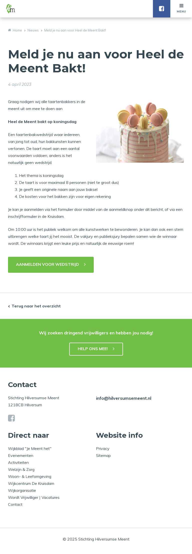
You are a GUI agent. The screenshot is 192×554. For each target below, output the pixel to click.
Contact (15, 504)
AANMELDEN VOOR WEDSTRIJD (47, 264)
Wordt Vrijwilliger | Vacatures (34, 497)
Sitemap (103, 455)
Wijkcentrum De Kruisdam (31, 483)
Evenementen (20, 455)
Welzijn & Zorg (21, 469)
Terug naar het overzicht (36, 305)
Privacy (103, 448)
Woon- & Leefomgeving (29, 476)
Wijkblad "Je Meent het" (30, 448)
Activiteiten (18, 462)
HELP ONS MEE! (93, 348)
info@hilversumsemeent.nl (123, 398)
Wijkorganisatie (22, 490)
